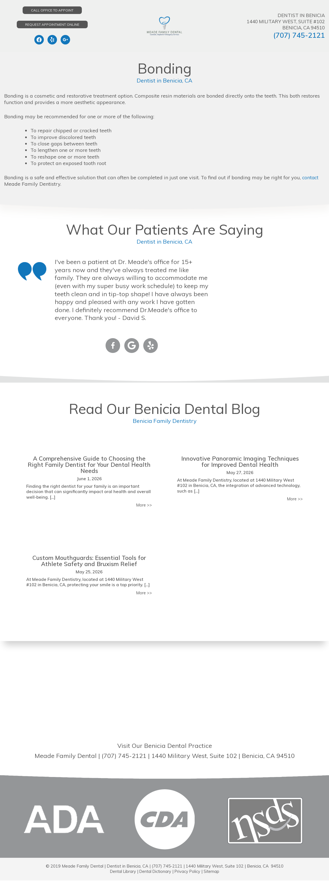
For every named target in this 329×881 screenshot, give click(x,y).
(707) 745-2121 (299, 35)
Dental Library (121, 872)
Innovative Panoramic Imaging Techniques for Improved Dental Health (240, 461)
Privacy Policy (188, 872)
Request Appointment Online (52, 24)
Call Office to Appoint (52, 10)
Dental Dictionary (155, 872)
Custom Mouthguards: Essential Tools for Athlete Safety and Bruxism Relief (89, 561)
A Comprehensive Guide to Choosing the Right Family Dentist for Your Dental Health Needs (89, 464)
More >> (143, 505)
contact (310, 177)
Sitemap (214, 872)
